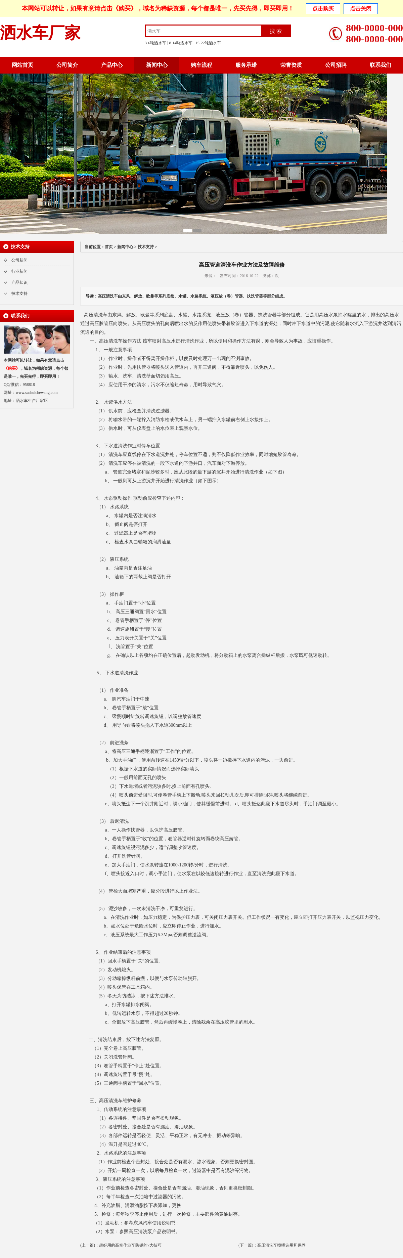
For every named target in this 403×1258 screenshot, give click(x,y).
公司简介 (67, 65)
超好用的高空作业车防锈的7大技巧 (130, 1245)
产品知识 (19, 282)
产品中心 (112, 65)
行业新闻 (19, 271)
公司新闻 (19, 260)
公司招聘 (336, 65)
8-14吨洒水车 (180, 43)
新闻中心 (157, 65)
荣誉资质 (291, 65)
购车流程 (201, 65)
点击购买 (323, 8)
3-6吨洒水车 (155, 43)
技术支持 (19, 293)
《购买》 (125, 8)
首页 (109, 246)
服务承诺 (246, 65)
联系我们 (380, 65)
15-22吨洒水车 (208, 43)
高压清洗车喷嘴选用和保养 (281, 1245)
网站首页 (22, 65)
